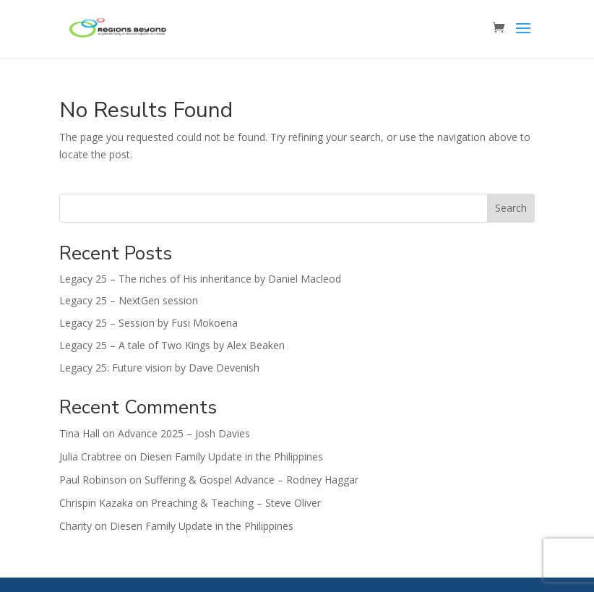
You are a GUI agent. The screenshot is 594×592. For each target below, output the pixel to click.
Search (511, 208)
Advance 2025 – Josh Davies (184, 433)
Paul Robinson (92, 479)
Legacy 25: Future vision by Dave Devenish (159, 367)
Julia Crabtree (90, 456)
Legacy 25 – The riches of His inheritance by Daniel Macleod (200, 279)
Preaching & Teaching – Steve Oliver (236, 503)
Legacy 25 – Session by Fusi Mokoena (148, 323)
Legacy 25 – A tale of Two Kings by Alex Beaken (172, 345)
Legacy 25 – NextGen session (128, 300)
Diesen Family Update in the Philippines (231, 456)
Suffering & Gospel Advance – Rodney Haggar (251, 479)
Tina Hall (79, 433)
